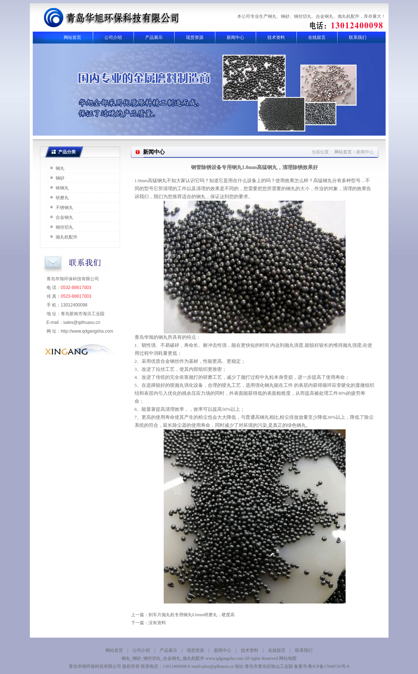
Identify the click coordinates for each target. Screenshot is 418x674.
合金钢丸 (64, 217)
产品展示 (154, 37)
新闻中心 (235, 37)
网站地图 (287, 658)
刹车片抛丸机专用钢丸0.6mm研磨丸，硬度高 (191, 614)
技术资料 (276, 37)
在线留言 (317, 37)
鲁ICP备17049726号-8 (328, 666)
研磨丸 (62, 197)
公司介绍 (113, 37)
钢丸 (60, 168)
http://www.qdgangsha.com (87, 331)
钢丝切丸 (64, 227)
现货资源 (194, 37)
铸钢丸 (62, 187)
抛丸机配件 (66, 237)
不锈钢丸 (64, 207)
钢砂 (60, 178)
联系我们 (357, 37)
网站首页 (72, 37)
